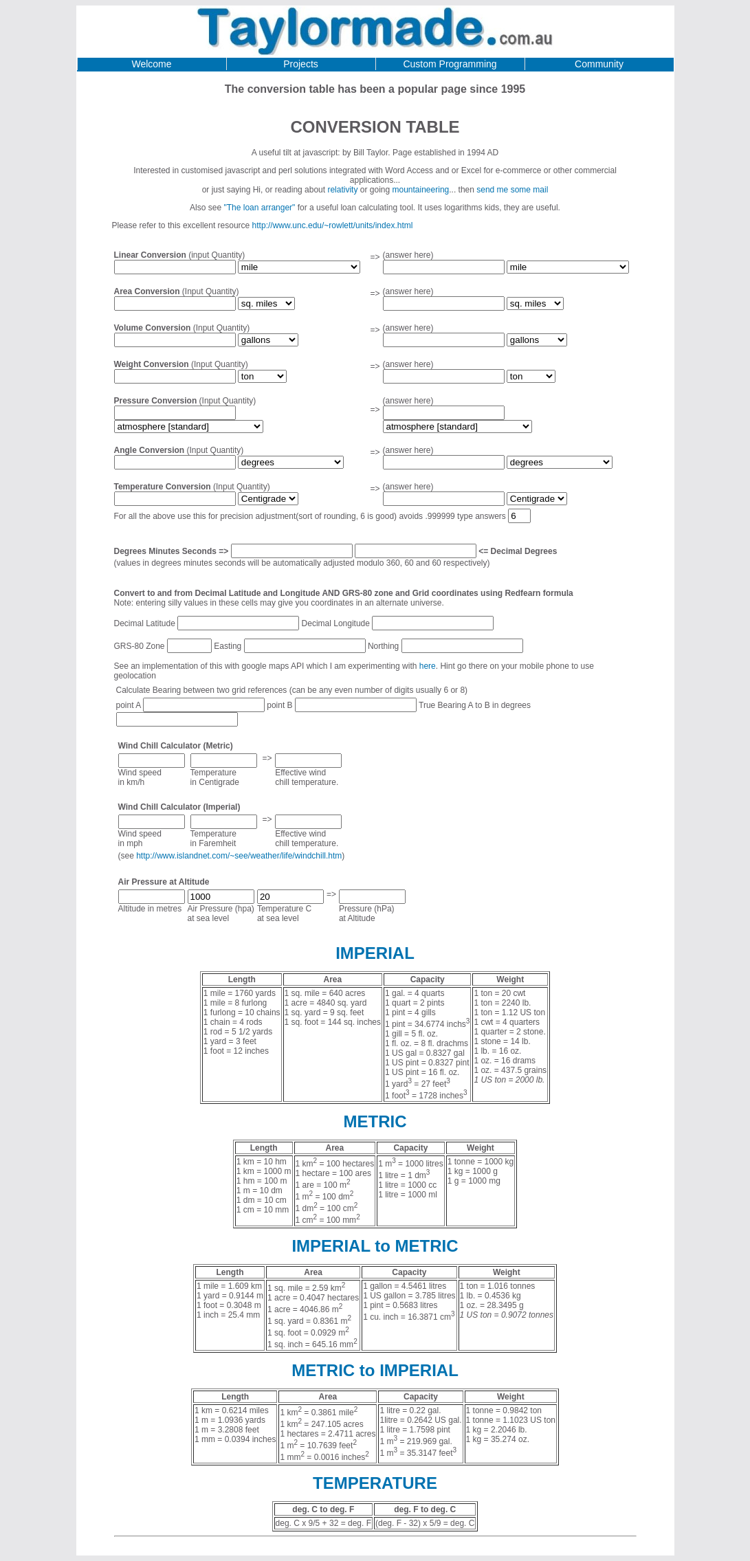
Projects (300, 63)
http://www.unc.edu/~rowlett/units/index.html (332, 225)
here (427, 666)
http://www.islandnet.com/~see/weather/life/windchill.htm (239, 856)
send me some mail (512, 190)
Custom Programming (449, 63)
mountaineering (421, 190)
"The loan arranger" (259, 207)
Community (599, 63)
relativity (342, 190)
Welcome (151, 63)
